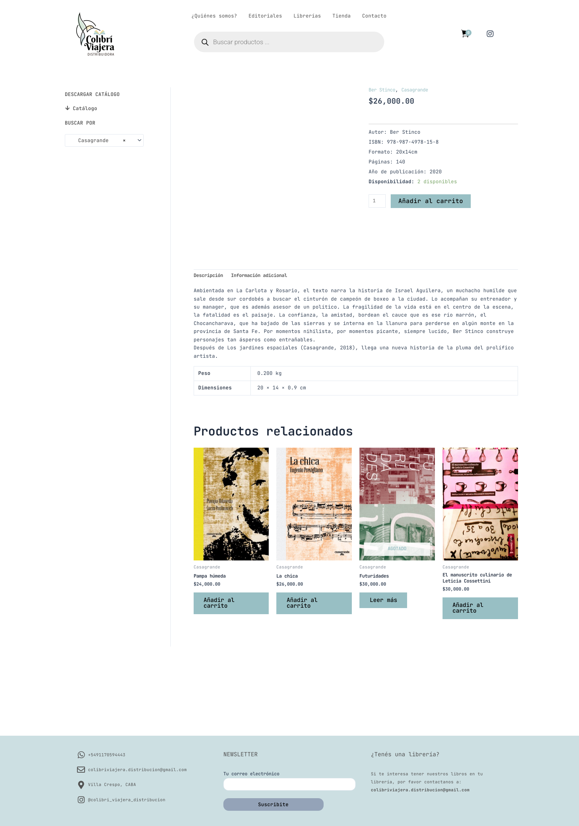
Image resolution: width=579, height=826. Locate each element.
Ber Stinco (384, 89)
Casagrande (420, 89)
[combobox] (104, 140)
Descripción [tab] (210, 348)
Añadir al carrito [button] (222, 678)
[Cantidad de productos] (378, 200)
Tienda (341, 16)
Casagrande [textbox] (97, 140)
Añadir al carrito (431, 201)
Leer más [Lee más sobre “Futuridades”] (386, 675)
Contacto (374, 16)
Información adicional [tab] (267, 348)
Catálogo (85, 108)
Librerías (307, 16)
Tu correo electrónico (289, 781)
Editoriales (265, 16)
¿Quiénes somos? (214, 16)
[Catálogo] (67, 108)
